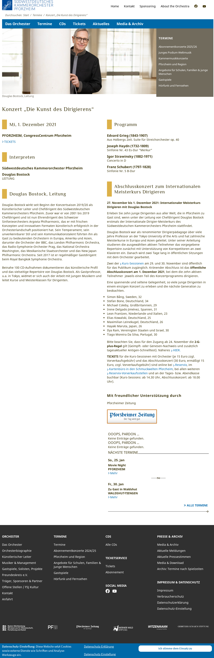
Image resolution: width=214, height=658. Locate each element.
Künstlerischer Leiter (16, 557)
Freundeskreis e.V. (15, 575)
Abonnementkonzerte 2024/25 (75, 551)
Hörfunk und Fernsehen (174, 85)
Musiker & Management (19, 563)
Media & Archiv (130, 23)
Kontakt (129, 6)
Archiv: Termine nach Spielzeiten (180, 569)
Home (115, 6)
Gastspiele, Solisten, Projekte (22, 569)
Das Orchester (17, 23)
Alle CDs (111, 545)
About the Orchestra (175, 6)
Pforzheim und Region (172, 64)
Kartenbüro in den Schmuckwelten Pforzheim (141, 369)
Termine (44, 23)
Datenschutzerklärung (173, 602)
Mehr (114, 473)
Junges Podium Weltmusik (175, 52)
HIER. (177, 350)
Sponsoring (148, 6)
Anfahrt (7, 599)
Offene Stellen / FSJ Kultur (20, 587)
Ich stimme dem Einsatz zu (175, 648)
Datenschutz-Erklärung (99, 646)
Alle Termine (197, 505)
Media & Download (170, 563)
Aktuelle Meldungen (171, 551)
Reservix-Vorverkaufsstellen (128, 373)
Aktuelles (101, 23)
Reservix (181, 365)
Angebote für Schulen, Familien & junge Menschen (183, 72)
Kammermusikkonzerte (173, 58)
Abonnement (115, 572)
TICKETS (10, 142)
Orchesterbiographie (17, 551)
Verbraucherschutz (170, 596)
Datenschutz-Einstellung (174, 609)
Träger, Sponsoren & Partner (22, 581)
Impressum (165, 590)
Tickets (79, 23)
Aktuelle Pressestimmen (174, 557)
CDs (62, 23)
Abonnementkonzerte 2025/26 (178, 47)
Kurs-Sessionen (133, 263)
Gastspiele (165, 80)
